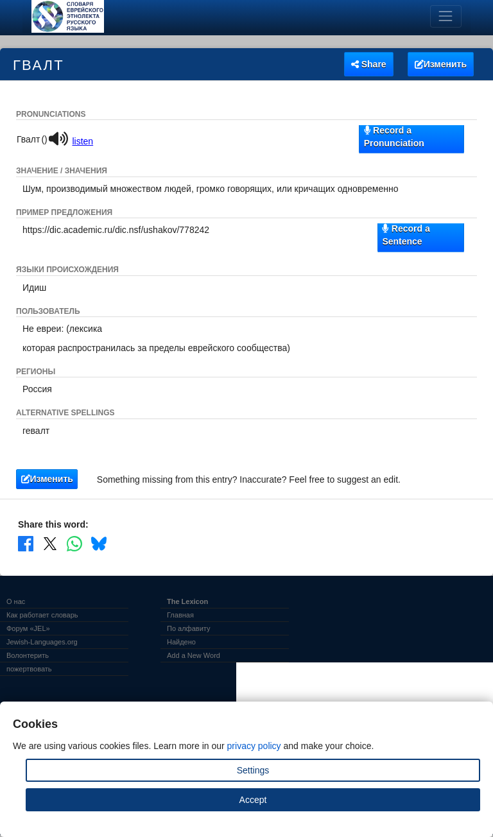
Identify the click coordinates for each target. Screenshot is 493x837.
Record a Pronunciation (394, 136)
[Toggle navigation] (446, 16)
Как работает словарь (42, 615)
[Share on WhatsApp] (74, 543)
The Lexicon (187, 601)
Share (368, 64)
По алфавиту (188, 628)
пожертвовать (29, 669)
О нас (15, 601)
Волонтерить (27, 655)
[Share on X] (50, 543)
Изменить (441, 64)
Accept (253, 800)
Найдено (181, 642)
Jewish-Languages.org (42, 642)
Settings (253, 770)
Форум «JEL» (28, 628)
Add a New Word (193, 655)
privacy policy (254, 746)
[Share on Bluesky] (99, 543)
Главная (180, 615)
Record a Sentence (405, 234)
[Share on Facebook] (25, 543)
